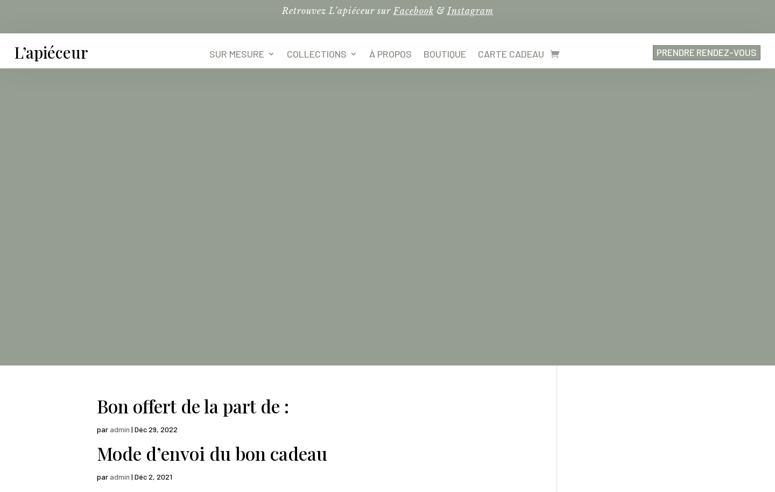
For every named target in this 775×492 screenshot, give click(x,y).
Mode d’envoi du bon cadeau (212, 156)
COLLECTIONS (322, 364)
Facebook (413, 10)
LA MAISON (469, 385)
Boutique (445, 55)
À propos (390, 55)
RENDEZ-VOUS (469, 406)
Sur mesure (236, 55)
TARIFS (322, 406)
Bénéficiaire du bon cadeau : (210, 203)
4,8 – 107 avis (154, 429)
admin (120, 132)
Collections (317, 55)
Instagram (470, 10)
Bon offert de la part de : (193, 108)
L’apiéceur (51, 52)
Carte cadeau (511, 55)
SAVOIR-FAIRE (469, 364)
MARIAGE (322, 385)
